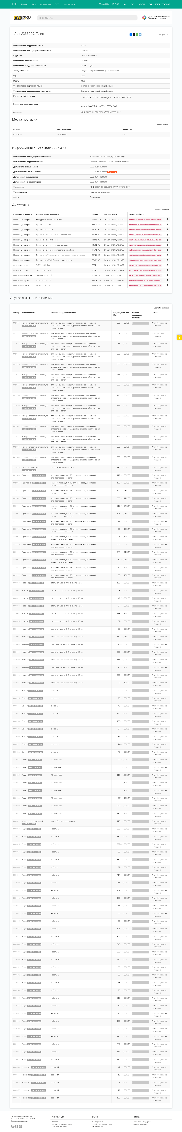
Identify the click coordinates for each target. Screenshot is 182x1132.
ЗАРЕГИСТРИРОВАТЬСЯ (159, 4)
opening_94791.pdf (44, 275)
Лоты (33, 4)
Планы (24, 4)
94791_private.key (43, 270)
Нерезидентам (97, 1126)
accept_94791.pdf (43, 280)
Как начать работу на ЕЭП (62, 1124)
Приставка (26, 475)
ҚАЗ (125, 4)
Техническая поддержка (142, 1122)
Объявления (45, 4)
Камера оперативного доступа (35, 323)
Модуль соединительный (32, 821)
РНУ (57, 4)
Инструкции (69, 4)
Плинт (24, 760)
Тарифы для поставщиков (102, 1124)
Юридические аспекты (60, 1126)
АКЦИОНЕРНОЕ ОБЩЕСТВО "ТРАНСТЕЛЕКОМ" (101, 112)
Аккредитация (97, 1122)
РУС (132, 4)
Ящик (24, 829)
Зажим (25, 690)
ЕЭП (14, 4)
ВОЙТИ (141, 4)
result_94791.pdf (43, 285)
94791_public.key (43, 265)
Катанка (25, 583)
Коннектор (26, 1067)
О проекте (55, 1122)
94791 (63, 148)
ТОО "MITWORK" (19, 1119)
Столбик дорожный (30, 467)
